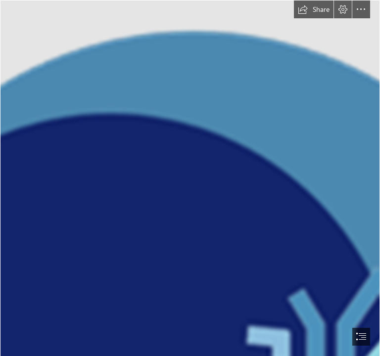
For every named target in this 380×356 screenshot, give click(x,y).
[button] (313, 9)
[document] (190, 178)
